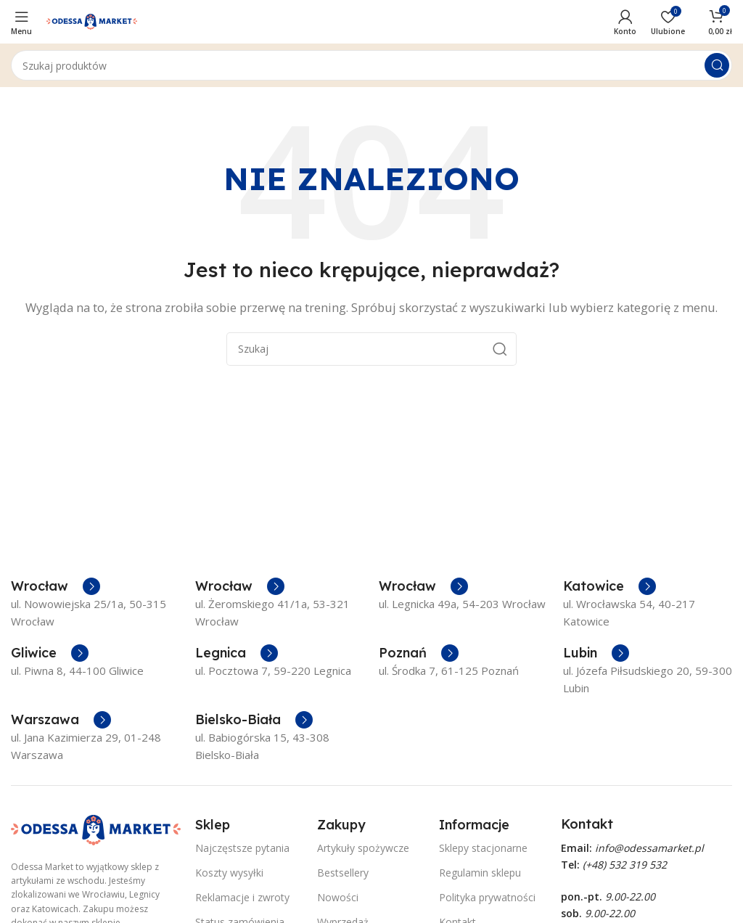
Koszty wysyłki (229, 872)
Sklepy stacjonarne (483, 848)
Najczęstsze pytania (242, 848)
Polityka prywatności (487, 897)
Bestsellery (343, 872)
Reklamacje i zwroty (242, 897)
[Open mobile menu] (21, 21)
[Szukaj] (371, 65)
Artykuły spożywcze (363, 848)
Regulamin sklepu (480, 872)
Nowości (337, 897)
